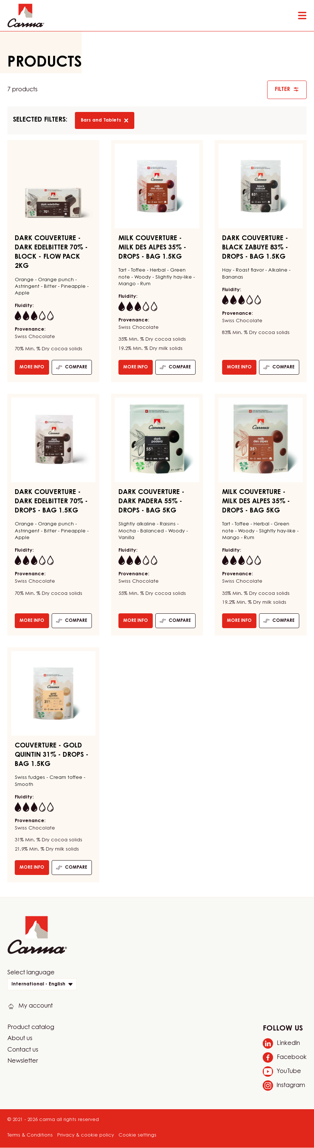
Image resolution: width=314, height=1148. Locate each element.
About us (19, 1039)
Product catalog (30, 1028)
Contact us (22, 1050)
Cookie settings (137, 1135)
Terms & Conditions (30, 1135)
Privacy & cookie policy (85, 1135)
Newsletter (22, 1061)
